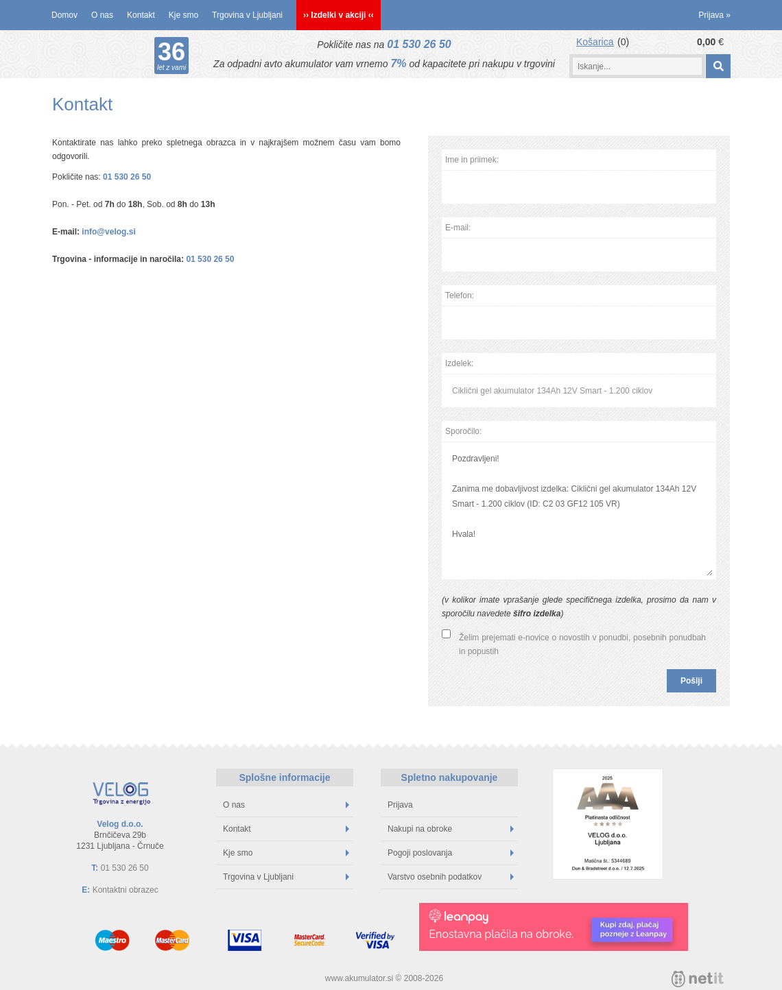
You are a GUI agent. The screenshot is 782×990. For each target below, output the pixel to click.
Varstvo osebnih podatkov (451, 877)
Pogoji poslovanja (451, 853)
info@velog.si (108, 232)
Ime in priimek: (472, 160)
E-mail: (458, 227)
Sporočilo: (463, 431)
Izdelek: (459, 363)
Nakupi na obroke (451, 829)
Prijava (714, 15)
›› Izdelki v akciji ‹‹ (338, 15)
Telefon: (459, 295)
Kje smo (183, 15)
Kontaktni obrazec (125, 890)
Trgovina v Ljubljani (247, 15)
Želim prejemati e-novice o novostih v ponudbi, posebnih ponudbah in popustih (582, 644)
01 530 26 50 (419, 44)
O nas (102, 15)
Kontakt (141, 15)
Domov (64, 15)
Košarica (594, 41)
